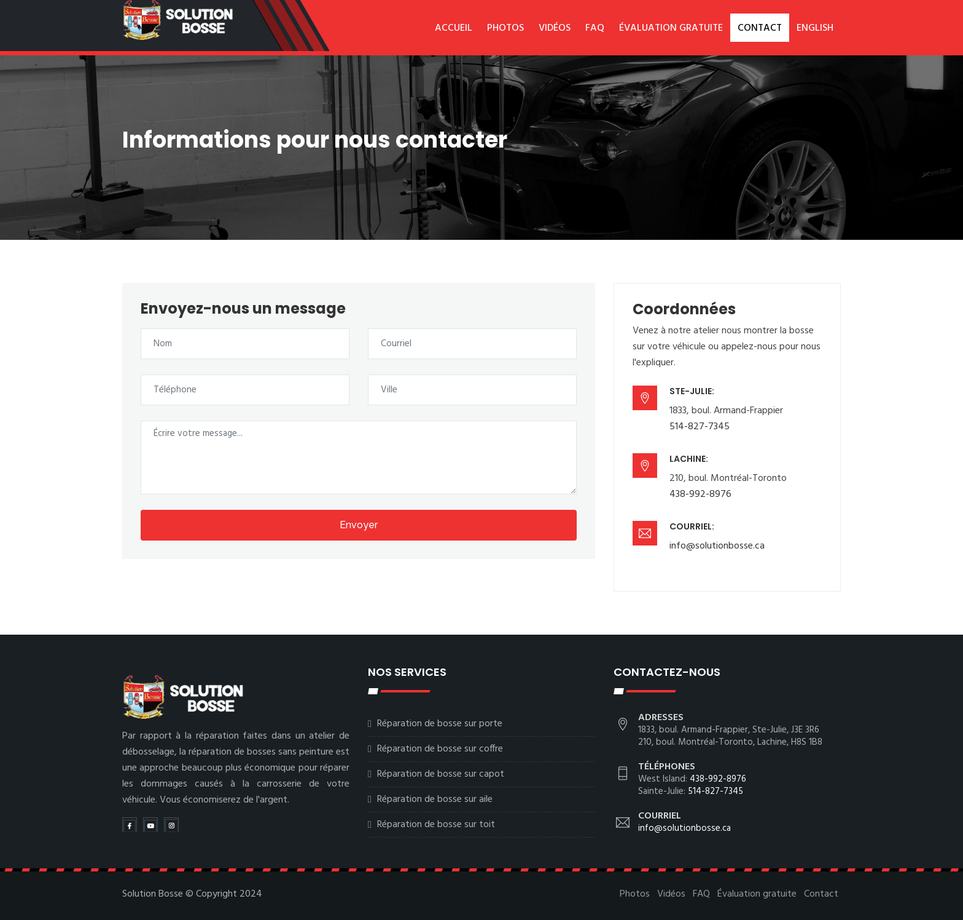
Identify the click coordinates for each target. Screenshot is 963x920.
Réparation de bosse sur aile (435, 799)
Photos (505, 28)
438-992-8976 (700, 494)
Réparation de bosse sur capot (440, 774)
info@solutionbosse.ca (717, 546)
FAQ (594, 28)
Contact (760, 28)
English (815, 28)
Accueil (453, 28)
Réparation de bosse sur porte (439, 724)
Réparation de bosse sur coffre (440, 749)
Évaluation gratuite (671, 28)
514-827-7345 (699, 427)
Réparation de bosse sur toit (436, 825)
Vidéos (555, 28)
